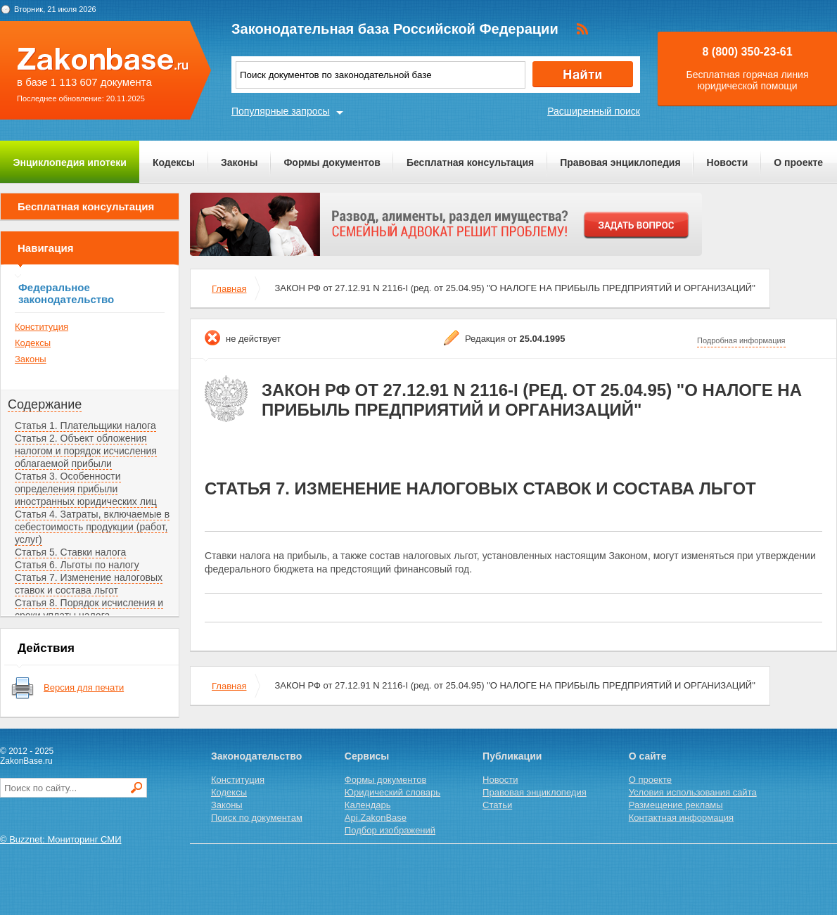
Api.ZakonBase (376, 817)
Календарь (368, 805)
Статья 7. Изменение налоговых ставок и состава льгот (88, 584)
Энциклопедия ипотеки (70, 162)
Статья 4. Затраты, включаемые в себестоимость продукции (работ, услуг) (92, 526)
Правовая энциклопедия (620, 162)
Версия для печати (84, 687)
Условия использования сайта (693, 792)
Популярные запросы (280, 111)
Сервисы (367, 756)
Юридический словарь (392, 792)
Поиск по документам (256, 817)
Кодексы (174, 162)
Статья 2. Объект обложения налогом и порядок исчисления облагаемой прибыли (86, 451)
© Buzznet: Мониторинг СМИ (61, 839)
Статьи (497, 805)
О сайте (648, 756)
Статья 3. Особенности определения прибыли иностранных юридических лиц (86, 489)
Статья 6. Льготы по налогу (77, 564)
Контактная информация (681, 817)
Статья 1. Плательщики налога (85, 425)
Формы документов (332, 162)
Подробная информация (741, 340)
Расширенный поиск (593, 111)
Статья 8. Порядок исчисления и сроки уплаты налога (89, 609)
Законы (239, 162)
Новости (727, 162)
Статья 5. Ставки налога (70, 552)
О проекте (798, 162)
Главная (229, 288)
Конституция (41, 326)
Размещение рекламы (676, 805)
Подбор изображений (390, 830)
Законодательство (256, 756)
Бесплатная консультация (470, 162)
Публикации (512, 756)
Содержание (45, 404)
